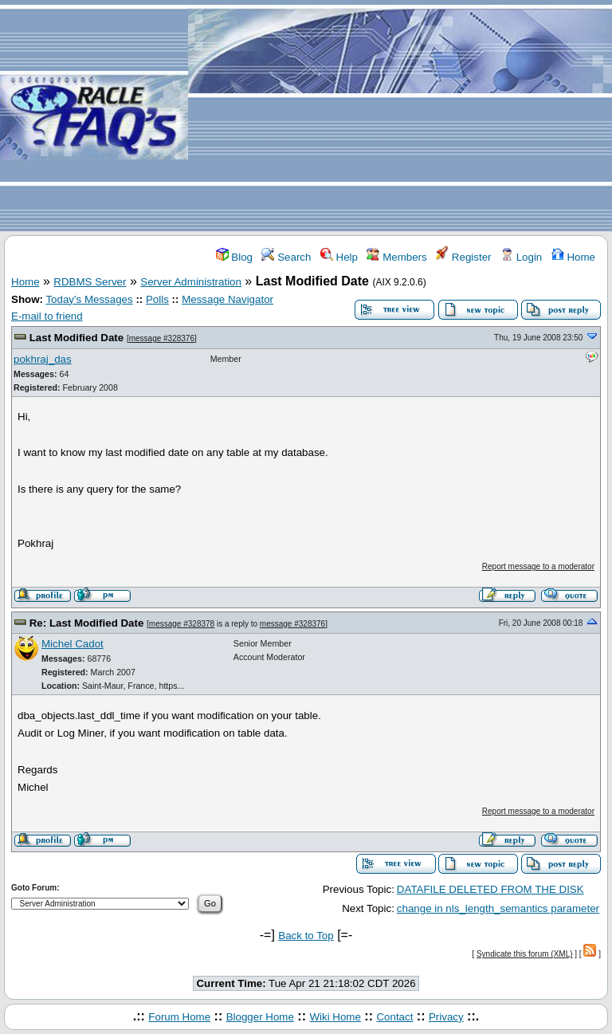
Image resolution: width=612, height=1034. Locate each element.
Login (521, 257)
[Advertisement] (400, 116)
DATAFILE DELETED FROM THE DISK (490, 889)
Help (339, 257)
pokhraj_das (43, 359)
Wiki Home (334, 1017)
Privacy (446, 1017)
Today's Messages (88, 299)
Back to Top (305, 936)
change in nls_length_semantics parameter (498, 908)
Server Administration (190, 282)
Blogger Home (260, 1017)
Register (463, 257)
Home (573, 257)
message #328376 (161, 338)
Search (286, 257)
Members (396, 257)
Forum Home (179, 1017)
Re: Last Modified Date (86, 623)
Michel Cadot (72, 644)
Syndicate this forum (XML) (525, 953)
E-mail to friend (47, 316)
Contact (394, 1017)
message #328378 (181, 623)
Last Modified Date (76, 338)
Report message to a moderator (538, 566)
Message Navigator (227, 299)
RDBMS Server (89, 282)
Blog (234, 257)
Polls (157, 299)
